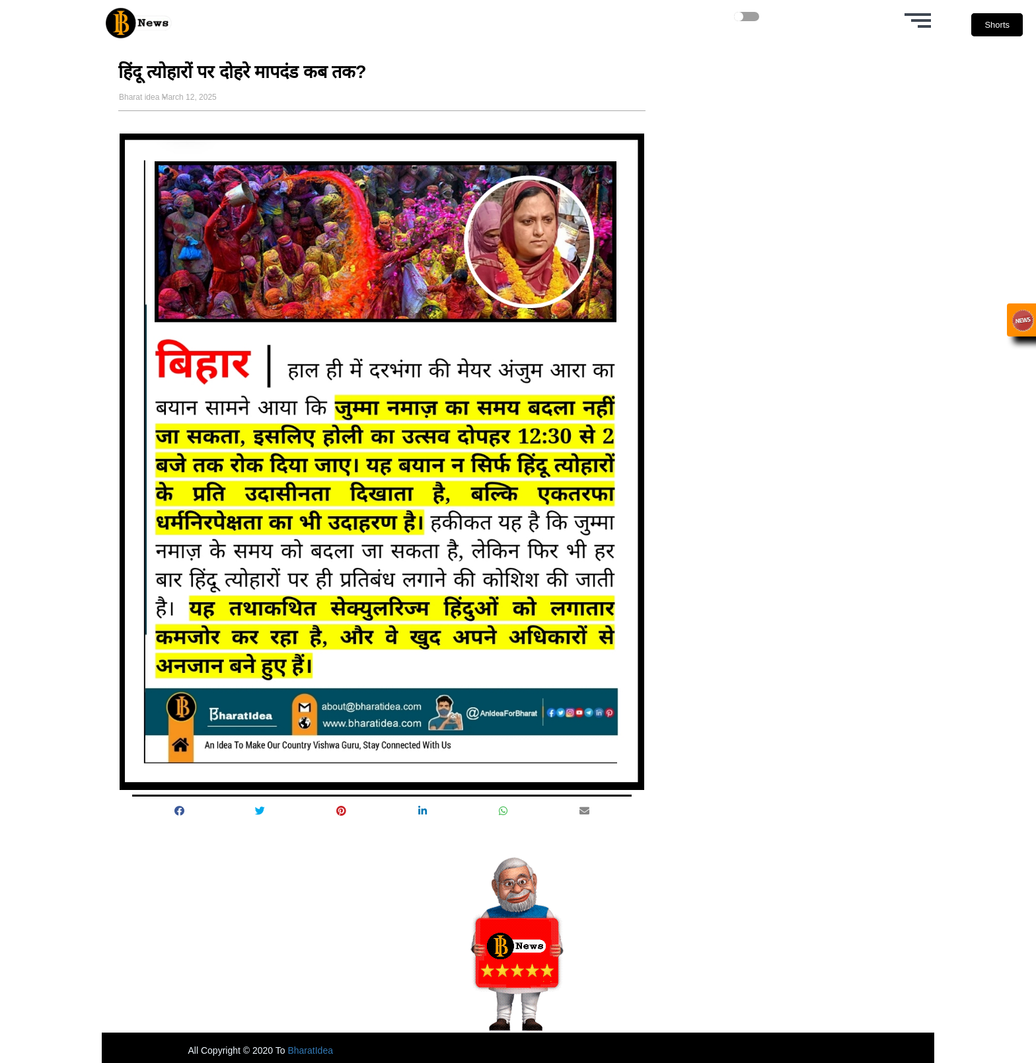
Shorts (997, 25)
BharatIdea (310, 1050)
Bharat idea (139, 97)
